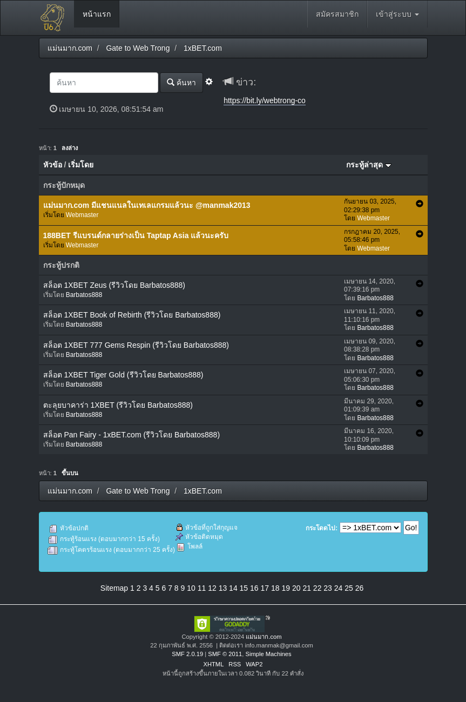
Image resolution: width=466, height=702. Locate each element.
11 (202, 588)
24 (338, 588)
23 (327, 588)
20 (296, 588)
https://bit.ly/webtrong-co (265, 100)
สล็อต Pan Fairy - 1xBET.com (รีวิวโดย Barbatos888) (131, 434)
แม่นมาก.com (263, 636)
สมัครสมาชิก (337, 14)
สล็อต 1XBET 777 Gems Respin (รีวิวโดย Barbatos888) (136, 345)
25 (349, 588)
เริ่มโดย (80, 164)
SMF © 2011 (225, 654)
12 (212, 588)
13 (223, 588)
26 (359, 588)
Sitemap (114, 588)
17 (265, 588)
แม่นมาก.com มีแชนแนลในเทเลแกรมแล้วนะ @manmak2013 (147, 205)
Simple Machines (268, 654)
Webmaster (82, 215)
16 (254, 588)
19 (285, 588)
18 (275, 588)
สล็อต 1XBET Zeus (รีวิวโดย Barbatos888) (114, 285)
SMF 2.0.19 (187, 654)
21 (306, 588)
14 (233, 588)
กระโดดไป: (321, 528)
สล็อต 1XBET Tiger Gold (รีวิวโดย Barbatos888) (123, 374)
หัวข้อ (52, 164)
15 (244, 588)
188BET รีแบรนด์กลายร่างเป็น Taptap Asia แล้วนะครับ (136, 235)
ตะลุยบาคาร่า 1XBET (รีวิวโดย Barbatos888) (118, 405)
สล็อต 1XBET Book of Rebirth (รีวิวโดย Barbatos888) (132, 314)
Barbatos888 (84, 295)
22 (317, 588)
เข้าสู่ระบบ (397, 14)
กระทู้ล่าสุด (368, 164)
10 (191, 588)
